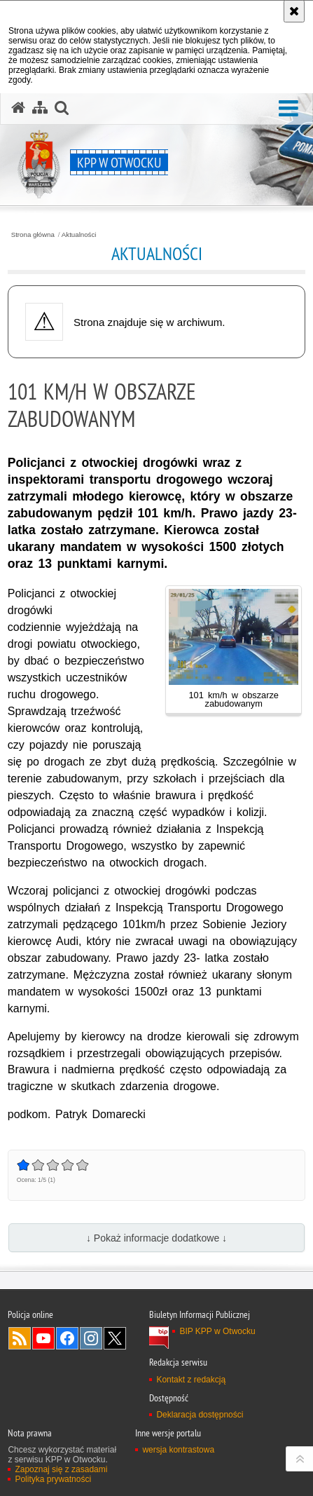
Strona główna (33, 234)
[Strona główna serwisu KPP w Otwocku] (18, 108)
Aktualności (79, 234)
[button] (288, 109)
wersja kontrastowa (178, 1450)
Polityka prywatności (53, 1479)
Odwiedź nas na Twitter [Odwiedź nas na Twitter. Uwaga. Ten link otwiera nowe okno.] (115, 1338)
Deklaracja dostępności (199, 1415)
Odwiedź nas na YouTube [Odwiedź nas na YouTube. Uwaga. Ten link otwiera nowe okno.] (43, 1338)
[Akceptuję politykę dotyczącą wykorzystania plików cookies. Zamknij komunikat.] (294, 11)
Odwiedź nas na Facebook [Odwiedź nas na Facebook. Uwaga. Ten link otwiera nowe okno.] (67, 1338)
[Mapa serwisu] (40, 108)
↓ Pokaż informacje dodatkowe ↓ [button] (156, 1238)
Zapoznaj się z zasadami (61, 1469)
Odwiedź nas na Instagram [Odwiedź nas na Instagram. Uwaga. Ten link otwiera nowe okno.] (91, 1338)
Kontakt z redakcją (190, 1380)
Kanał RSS (19, 1338)
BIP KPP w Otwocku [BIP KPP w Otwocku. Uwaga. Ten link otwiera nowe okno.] (217, 1331)
